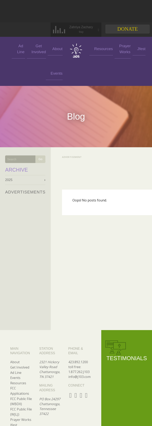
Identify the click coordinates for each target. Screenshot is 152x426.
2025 (8, 155)
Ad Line (25, 48)
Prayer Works (113, 48)
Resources (97, 48)
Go (40, 134)
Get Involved (41, 48)
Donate (127, 29)
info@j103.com (79, 352)
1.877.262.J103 (79, 347)
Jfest (128, 48)
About (56, 48)
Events (11, 48)
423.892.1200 (78, 337)
